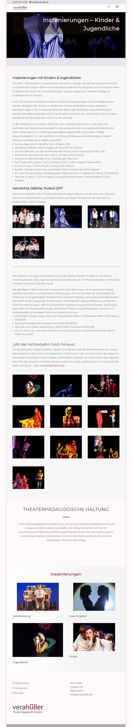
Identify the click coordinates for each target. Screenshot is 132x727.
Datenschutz (22, 683)
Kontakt (19, 693)
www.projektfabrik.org (52, 365)
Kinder (73, 656)
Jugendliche (20, 662)
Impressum (21, 688)
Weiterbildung (22, 616)
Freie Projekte (78, 616)
